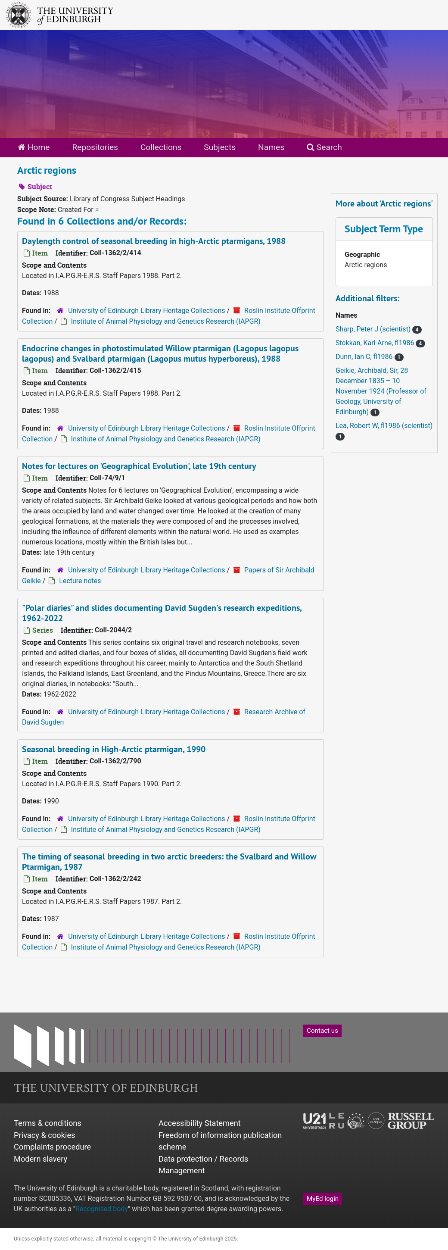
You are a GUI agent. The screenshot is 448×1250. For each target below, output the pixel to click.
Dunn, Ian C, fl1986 (365, 357)
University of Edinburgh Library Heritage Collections (146, 310)
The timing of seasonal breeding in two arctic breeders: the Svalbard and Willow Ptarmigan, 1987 (169, 861)
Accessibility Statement (200, 1123)
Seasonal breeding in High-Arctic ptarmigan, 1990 (113, 749)
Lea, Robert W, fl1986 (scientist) (384, 426)
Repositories (95, 147)
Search (324, 147)
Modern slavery (40, 1158)
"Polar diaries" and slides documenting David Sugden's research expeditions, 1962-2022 (162, 613)
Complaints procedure (52, 1146)
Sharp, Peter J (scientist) (374, 329)
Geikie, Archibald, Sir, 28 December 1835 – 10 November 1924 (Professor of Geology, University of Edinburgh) (381, 391)
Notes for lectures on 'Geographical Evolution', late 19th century (139, 466)
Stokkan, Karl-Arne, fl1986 (376, 343)
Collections (160, 147)
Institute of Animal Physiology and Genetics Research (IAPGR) (166, 321)
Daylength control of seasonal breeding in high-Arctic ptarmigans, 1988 (154, 241)
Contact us (322, 1030)
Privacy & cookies (44, 1135)
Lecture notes (80, 581)
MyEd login (323, 1199)
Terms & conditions (47, 1123)
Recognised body (101, 1209)
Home (34, 147)
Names (271, 147)
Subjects (220, 147)
